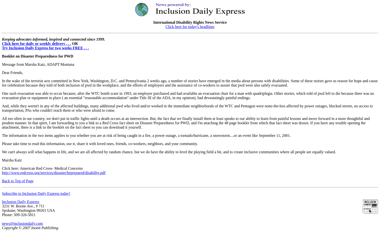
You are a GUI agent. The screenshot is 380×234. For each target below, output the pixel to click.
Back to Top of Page (17, 181)
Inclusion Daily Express (20, 202)
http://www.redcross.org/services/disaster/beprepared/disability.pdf (53, 173)
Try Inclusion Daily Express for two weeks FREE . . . (45, 48)
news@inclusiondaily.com (22, 223)
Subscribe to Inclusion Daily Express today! (36, 193)
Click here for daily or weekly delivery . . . (36, 44)
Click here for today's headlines (190, 27)
